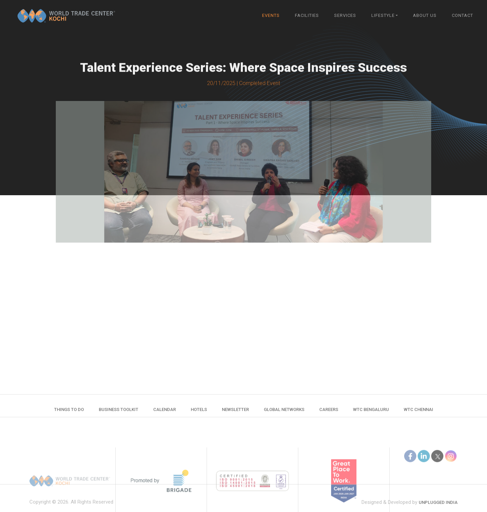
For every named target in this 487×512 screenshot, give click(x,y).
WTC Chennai (418, 412)
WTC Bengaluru (371, 412)
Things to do (69, 412)
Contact (462, 15)
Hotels (199, 412)
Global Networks (284, 412)
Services (345, 15)
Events (271, 15)
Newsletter (235, 412)
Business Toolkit (118, 412)
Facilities (307, 15)
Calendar (164, 412)
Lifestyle (383, 15)
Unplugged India (438, 507)
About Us (425, 15)
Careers (328, 412)
